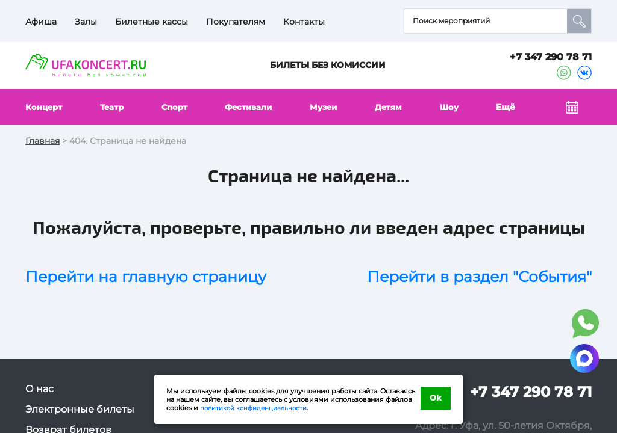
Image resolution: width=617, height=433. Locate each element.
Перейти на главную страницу (145, 277)
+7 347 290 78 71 (551, 57)
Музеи (326, 107)
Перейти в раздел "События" (479, 277)
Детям (391, 107)
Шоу (452, 107)
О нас (39, 389)
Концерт (44, 107)
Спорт (176, 107)
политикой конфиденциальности (258, 408)
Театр (113, 107)
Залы (86, 21)
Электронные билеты (79, 409)
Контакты (304, 21)
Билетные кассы (151, 21)
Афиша (41, 21)
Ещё (507, 107)
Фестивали (250, 107)
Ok (436, 398)
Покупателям (235, 21)
